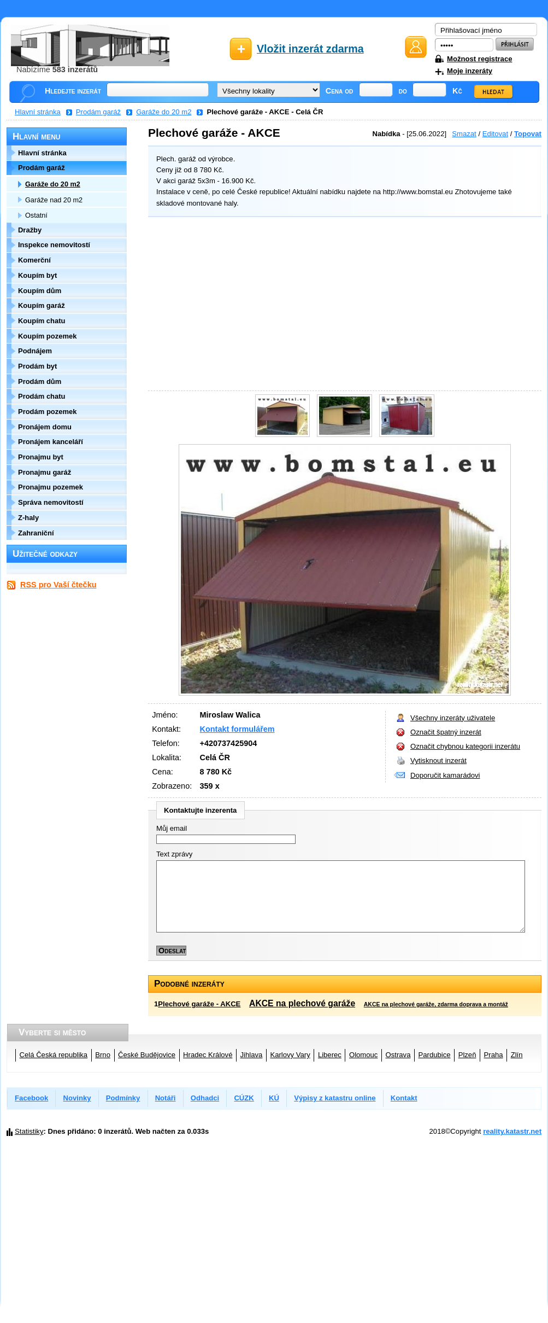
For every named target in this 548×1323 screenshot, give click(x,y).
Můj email (171, 828)
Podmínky (123, 1098)
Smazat (464, 134)
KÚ (274, 1098)
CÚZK (244, 1098)
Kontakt (404, 1098)
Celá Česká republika (54, 1055)
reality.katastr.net (512, 1131)
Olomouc (363, 1055)
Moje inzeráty (469, 71)
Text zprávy (174, 854)
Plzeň (467, 1055)
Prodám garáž (98, 112)
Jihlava (251, 1055)
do (403, 90)
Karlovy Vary (290, 1055)
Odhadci (205, 1098)
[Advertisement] (342, 305)
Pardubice (435, 1055)
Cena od (339, 90)
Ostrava (398, 1055)
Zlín (517, 1055)
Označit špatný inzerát (445, 732)
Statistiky (29, 1131)
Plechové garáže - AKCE (199, 1004)
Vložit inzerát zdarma (310, 49)
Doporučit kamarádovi (445, 775)
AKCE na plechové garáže (302, 1003)
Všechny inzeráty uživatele (452, 718)
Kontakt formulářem (237, 729)
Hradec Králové (207, 1055)
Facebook (31, 1098)
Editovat (495, 134)
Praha (493, 1055)
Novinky (77, 1098)
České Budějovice (146, 1055)
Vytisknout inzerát (438, 760)
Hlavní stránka (38, 112)
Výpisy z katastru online (334, 1098)
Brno (102, 1055)
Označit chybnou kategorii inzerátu (465, 746)
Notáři (165, 1098)
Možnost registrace (479, 59)
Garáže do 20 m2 (163, 112)
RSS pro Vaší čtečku (58, 584)
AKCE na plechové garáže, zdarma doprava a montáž (436, 1004)
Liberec (329, 1055)
